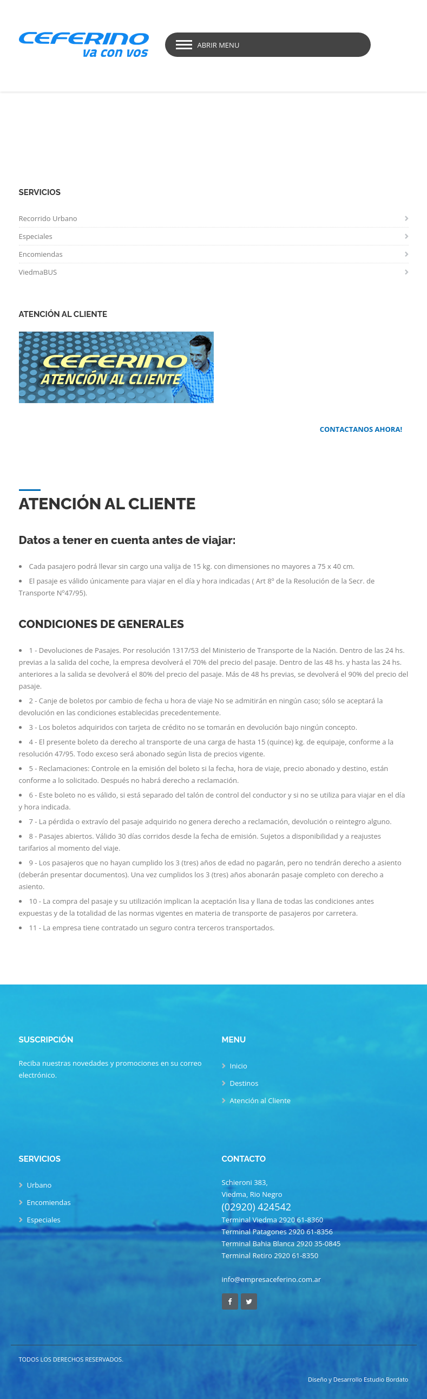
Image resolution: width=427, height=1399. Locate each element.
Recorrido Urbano (48, 218)
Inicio (238, 1066)
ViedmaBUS (38, 272)
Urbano (39, 1185)
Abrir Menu (219, 45)
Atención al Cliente (260, 1100)
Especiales (35, 236)
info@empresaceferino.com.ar (271, 1279)
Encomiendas (41, 254)
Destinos (244, 1083)
